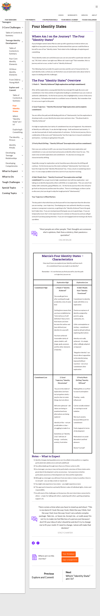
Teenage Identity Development (52, 21)
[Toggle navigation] (96, 6)
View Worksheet (69, 554)
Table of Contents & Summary (14, 34)
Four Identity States (16, 108)
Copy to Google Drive (70, 560)
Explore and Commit (65, 21)
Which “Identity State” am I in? (17, 120)
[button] (12, 27)
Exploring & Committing (17, 130)
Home (33, 21)
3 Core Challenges (40, 21)
